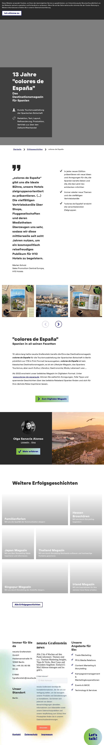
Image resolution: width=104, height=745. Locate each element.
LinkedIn (25, 442)
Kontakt (16, 734)
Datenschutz (31, 734)
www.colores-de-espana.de (26, 377)
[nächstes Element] (58, 324)
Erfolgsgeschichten (35, 149)
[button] (52, 399)
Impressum (47, 734)
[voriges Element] (45, 324)
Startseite (17, 149)
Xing (33, 442)
